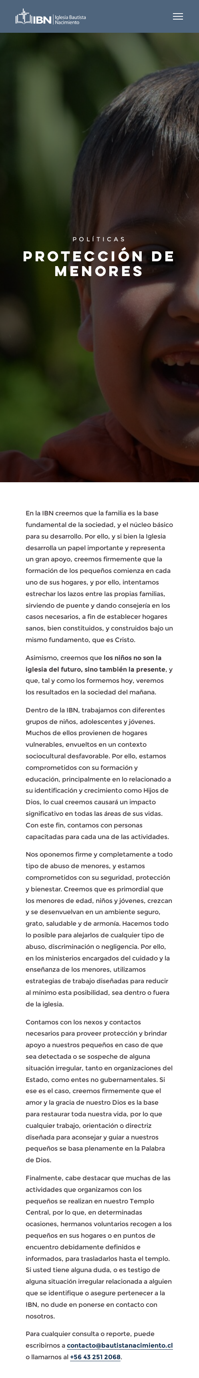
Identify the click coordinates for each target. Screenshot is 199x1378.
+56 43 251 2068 (95, 1357)
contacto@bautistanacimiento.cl (120, 1345)
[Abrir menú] (178, 16)
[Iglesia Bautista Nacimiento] (50, 16)
